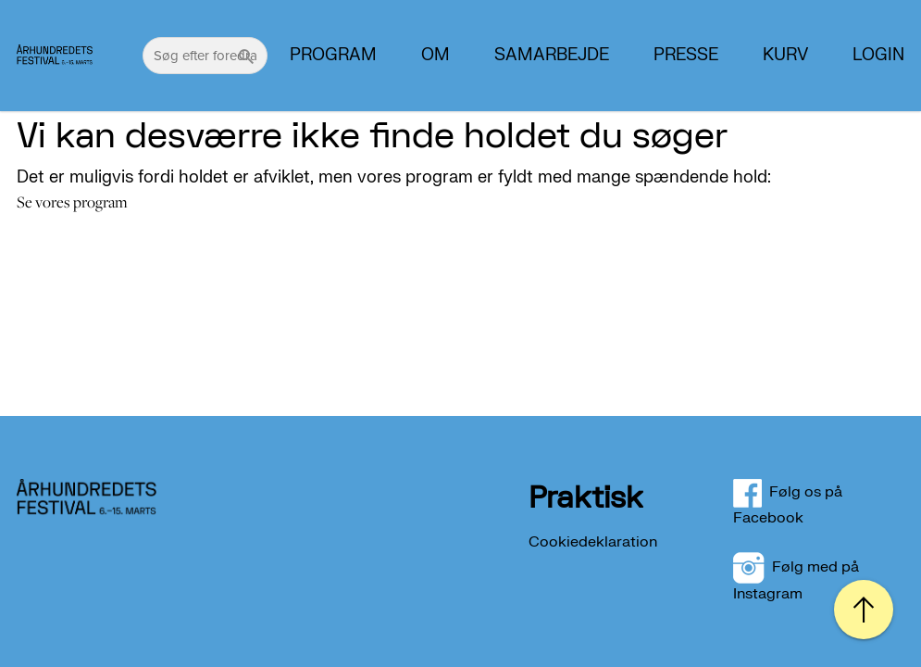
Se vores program (72, 202)
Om (435, 55)
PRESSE (685, 55)
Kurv (785, 55)
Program (333, 55)
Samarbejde (551, 55)
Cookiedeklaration (593, 542)
